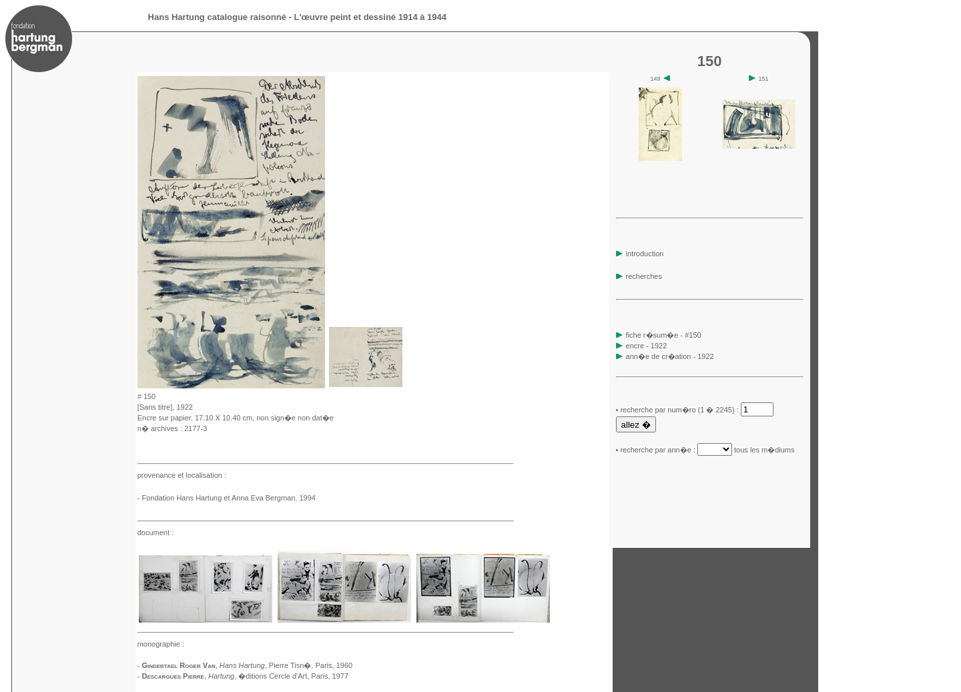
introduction (640, 254)
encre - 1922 (646, 346)
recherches (639, 276)
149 (661, 78)
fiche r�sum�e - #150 (662, 335)
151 (759, 78)
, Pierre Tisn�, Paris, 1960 (286, 665)
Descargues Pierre (172, 676)
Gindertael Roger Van (178, 665)
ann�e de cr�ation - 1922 (670, 356)
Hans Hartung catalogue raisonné (217, 17)
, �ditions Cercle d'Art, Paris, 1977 (278, 676)
